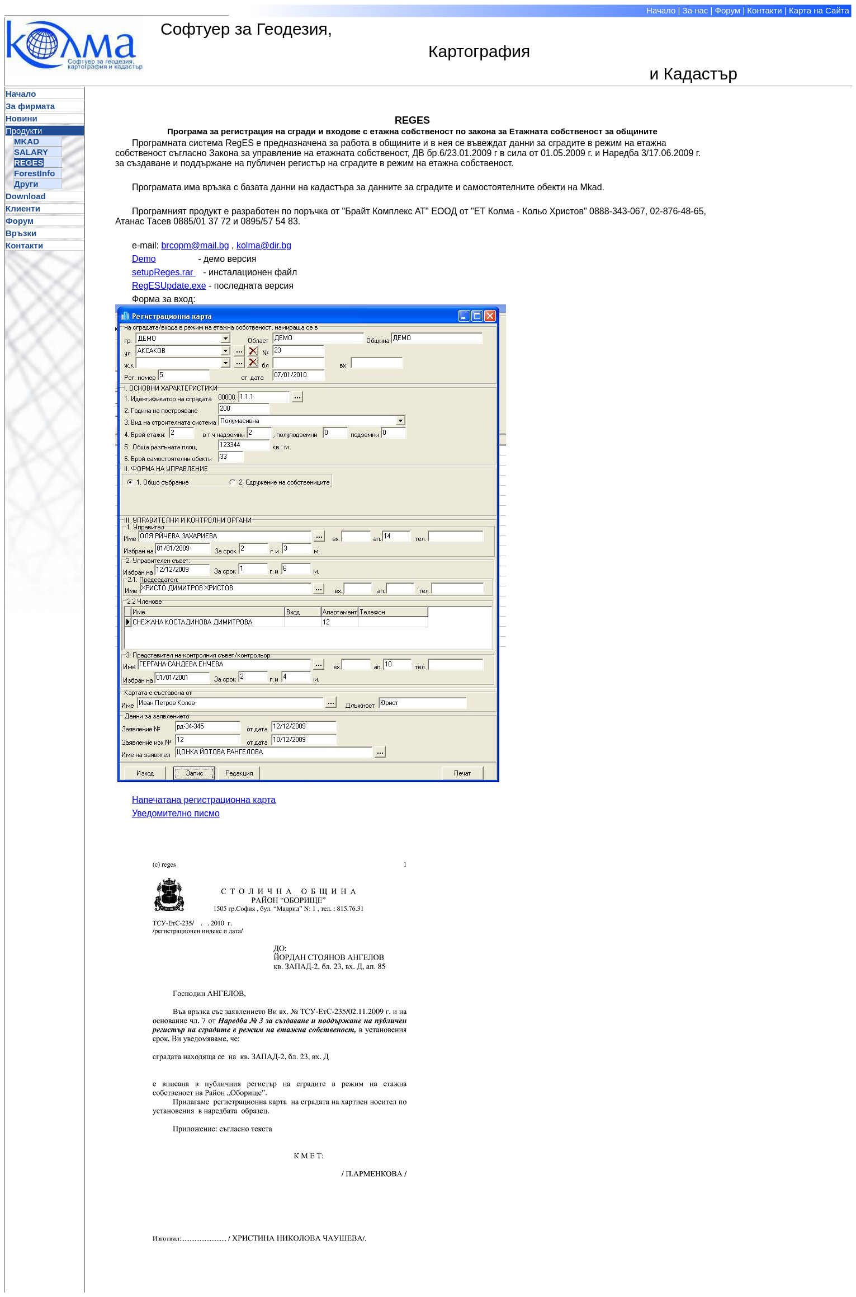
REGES (29, 162)
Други (26, 184)
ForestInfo (34, 173)
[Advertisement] (805, 254)
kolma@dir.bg (264, 245)
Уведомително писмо (176, 813)
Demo (144, 259)
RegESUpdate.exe (169, 285)
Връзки (21, 233)
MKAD (26, 141)
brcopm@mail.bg (195, 245)
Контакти (764, 10)
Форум (728, 10)
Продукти (24, 130)
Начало (660, 10)
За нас (695, 10)
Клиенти (23, 208)
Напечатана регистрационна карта (204, 800)
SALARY (31, 152)
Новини (21, 118)
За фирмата (30, 106)
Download (26, 196)
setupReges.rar (164, 272)
